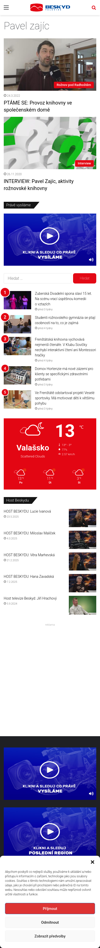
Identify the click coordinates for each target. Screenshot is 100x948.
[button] (92, 862)
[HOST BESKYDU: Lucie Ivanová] (82, 518)
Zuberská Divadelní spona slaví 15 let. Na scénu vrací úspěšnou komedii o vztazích (63, 299)
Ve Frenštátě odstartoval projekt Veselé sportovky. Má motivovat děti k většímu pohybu (65, 398)
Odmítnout (50, 922)
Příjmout (50, 908)
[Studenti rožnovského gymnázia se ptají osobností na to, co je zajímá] (17, 324)
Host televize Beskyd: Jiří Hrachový (30, 598)
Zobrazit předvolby (50, 936)
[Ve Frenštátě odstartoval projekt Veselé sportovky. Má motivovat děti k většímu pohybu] (17, 399)
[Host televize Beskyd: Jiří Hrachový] (82, 605)
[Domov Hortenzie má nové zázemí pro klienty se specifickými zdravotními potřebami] (17, 375)
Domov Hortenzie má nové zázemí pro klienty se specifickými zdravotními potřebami (64, 374)
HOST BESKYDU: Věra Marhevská (29, 555)
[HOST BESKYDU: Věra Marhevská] (82, 561)
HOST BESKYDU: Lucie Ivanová (27, 511)
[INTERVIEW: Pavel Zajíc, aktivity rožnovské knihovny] (50, 143)
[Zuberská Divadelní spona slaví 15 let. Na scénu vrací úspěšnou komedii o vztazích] (17, 300)
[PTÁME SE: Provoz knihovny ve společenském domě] (50, 64)
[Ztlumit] (91, 259)
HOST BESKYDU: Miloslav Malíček (29, 533)
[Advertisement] (50, 678)
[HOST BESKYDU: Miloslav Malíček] (82, 540)
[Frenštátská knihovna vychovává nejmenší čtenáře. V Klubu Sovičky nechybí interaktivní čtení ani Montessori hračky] (17, 346)
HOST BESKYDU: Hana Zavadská (29, 577)
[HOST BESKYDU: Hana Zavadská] (82, 583)
